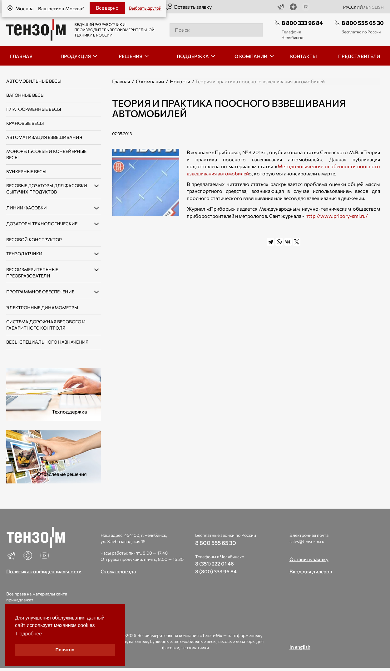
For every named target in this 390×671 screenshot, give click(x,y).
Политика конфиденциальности (43, 571)
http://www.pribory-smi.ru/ (336, 216)
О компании (150, 81)
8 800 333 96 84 (302, 22)
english (375, 7)
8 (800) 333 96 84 (216, 571)
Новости (180, 81)
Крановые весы (25, 123)
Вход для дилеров (310, 571)
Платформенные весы (33, 109)
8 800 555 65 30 (363, 22)
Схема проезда (118, 571)
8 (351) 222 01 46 (214, 563)
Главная (121, 81)
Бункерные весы (26, 171)
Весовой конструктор (34, 239)
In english (299, 647)
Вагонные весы (25, 95)
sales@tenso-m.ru (306, 541)
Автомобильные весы (33, 81)
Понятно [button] (65, 649)
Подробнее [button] (29, 633)
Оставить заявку (188, 7)
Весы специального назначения (47, 342)
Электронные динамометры (42, 307)
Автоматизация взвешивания (44, 137)
